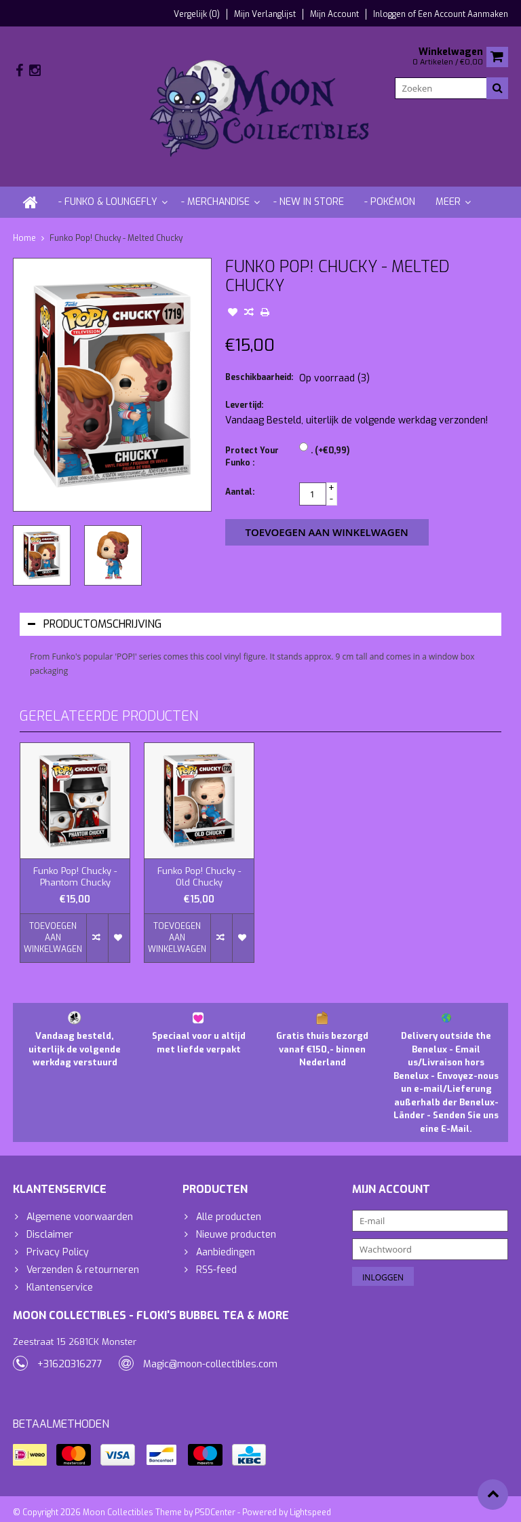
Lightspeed (310, 1505)
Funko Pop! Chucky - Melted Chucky (116, 226)
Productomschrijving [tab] (94, 612)
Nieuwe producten (236, 1223)
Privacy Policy (57, 1240)
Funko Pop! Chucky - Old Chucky (199, 865)
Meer (448, 190)
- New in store (308, 190)
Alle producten (228, 1205)
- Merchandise (215, 190)
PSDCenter (215, 1505)
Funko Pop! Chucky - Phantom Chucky (75, 865)
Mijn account (334, 14)
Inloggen (390, 14)
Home (24, 226)
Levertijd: (244, 393)
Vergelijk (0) (197, 14)
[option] (41, 544)
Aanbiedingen (225, 1240)
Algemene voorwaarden (79, 1205)
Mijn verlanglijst (265, 14)
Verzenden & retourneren (82, 1258)
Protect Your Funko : (252, 445)
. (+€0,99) (330, 439)
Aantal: (239, 480)
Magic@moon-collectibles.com (210, 1355)
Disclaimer (49, 1223)
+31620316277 (69, 1355)
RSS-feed (216, 1258)
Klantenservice (59, 1276)
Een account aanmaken (463, 14)
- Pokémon (389, 190)
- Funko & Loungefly (107, 190)
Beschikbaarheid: (259, 365)
